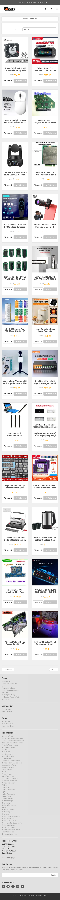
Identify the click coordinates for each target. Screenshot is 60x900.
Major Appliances (8, 834)
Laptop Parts (6, 798)
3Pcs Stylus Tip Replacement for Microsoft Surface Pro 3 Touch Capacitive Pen (15, 436)
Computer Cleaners (8, 785)
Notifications (6, 724)
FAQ (3, 688)
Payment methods (8, 690)
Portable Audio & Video (10, 747)
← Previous (8, 669)
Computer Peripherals (9, 783)
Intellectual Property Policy (11, 699)
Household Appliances (9, 829)
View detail (8, 81)
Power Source (7, 776)
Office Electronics (8, 778)
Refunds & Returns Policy (10, 692)
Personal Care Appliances (11, 832)
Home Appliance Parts (9, 836)
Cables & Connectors (9, 807)
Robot (4, 774)
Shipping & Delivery (8, 697)
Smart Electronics (8, 758)
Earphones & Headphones (11, 763)
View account (42, 2)
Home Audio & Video (9, 749)
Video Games (6, 760)
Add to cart (21, 81)
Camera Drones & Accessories (12, 740)
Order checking (31, 2)
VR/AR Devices (7, 771)
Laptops (4, 794)
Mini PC (4, 809)
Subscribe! (53, 877)
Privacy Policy (6, 683)
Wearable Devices (8, 769)
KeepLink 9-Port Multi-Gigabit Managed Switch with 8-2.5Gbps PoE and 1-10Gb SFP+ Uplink (45, 384)
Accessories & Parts (9, 767)
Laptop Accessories (8, 796)
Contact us (21, 2)
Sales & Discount (7, 726)
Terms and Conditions (9, 685)
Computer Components (10, 780)
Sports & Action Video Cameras (13, 743)
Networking (6, 805)
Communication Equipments (12, 825)
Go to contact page (8, 860)
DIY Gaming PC (7, 814)
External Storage (7, 800)
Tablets (4, 787)
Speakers (5, 751)
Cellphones (5, 816)
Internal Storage (7, 803)
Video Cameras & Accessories (12, 745)
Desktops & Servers (8, 812)
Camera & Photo (7, 738)
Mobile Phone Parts (8, 820)
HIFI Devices (6, 754)
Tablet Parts (6, 789)
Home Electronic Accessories (12, 765)
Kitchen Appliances (8, 827)
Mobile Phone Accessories (11, 818)
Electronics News (8, 728)
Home (25, 18)
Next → (54, 669)
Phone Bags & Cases (9, 823)
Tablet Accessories (8, 792)
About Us (5, 694)
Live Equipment (7, 756)
